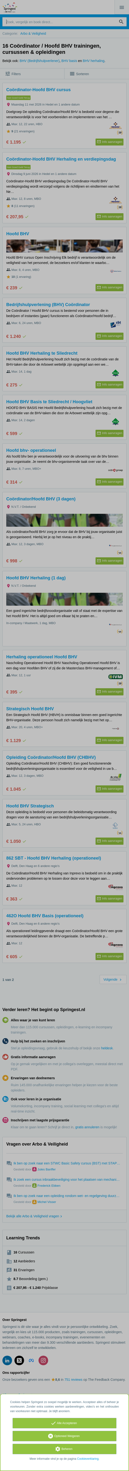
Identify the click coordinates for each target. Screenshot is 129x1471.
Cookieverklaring (87, 1458)
